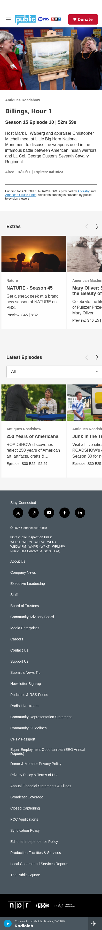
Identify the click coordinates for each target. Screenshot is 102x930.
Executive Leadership (27, 584)
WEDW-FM (18, 546)
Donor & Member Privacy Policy (35, 764)
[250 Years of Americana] (33, 402)
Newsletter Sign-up (25, 684)
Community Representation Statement (41, 717)
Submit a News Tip (25, 673)
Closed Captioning (25, 808)
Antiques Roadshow (22, 100)
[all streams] (95, 923)
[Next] (96, 227)
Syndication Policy (25, 831)
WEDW (39, 542)
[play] (8, 923)
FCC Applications (24, 819)
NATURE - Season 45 (29, 288)
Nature (12, 280)
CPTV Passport (22, 739)
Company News (23, 572)
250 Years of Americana (32, 436)
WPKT (45, 546)
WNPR (33, 546)
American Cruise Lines (20, 195)
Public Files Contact (24, 551)
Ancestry (83, 191)
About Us (17, 561)
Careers (16, 639)
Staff (14, 595)
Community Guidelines (28, 728)
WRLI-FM (58, 546)
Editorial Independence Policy (34, 842)
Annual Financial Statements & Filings (40, 786)
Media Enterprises (25, 628)
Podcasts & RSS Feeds (29, 695)
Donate (85, 19)
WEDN (27, 542)
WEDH (15, 542)
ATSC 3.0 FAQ (50, 551)
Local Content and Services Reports (39, 864)
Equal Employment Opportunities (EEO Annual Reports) (47, 752)
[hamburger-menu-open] (8, 19)
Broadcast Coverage (26, 797)
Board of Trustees (24, 606)
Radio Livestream (24, 706)
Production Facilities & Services (35, 853)
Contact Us (19, 650)
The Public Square (25, 875)
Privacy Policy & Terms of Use (34, 775)
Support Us (19, 661)
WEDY (52, 542)
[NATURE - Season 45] (33, 254)
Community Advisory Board (32, 617)
